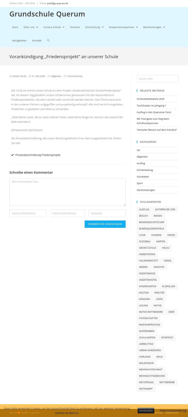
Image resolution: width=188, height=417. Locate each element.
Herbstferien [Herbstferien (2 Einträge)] (147, 254)
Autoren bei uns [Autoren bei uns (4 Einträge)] (165, 209)
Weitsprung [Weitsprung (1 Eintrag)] (146, 382)
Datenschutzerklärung (173, 410)
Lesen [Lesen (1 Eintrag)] (159, 299)
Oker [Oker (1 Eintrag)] (171, 311)
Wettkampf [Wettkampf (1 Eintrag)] (146, 388)
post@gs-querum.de (57, 3)
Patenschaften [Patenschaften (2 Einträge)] (148, 318)
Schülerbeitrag (145, 170)
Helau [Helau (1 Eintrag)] (165, 247)
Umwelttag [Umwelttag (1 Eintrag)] (146, 343)
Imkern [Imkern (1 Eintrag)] (143, 267)
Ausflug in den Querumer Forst (154, 112)
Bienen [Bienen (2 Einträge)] (158, 215)
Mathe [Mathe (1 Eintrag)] (158, 305)
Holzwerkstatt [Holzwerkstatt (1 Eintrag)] (148, 260)
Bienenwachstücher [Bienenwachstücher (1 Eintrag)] (151, 222)
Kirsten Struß (19, 76)
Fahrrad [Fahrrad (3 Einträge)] (156, 235)
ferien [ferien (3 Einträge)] (171, 235)
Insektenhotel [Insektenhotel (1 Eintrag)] (148, 279)
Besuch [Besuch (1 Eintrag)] (143, 215)
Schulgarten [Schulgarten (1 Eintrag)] (147, 337)
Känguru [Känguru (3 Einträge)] (144, 299)
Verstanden (146, 410)
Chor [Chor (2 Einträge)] (142, 235)
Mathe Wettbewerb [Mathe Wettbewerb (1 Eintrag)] (151, 311)
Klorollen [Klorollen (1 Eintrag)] (168, 286)
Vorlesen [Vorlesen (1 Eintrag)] (145, 356)
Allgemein (56, 76)
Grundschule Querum (47, 13)
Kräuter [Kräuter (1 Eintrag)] (159, 292)
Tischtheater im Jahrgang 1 (151, 105)
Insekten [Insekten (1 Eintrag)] (158, 267)
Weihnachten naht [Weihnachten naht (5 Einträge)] (150, 369)
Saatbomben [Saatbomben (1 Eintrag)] (147, 331)
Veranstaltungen (146, 190)
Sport (140, 183)
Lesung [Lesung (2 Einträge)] (143, 305)
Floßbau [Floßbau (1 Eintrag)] (145, 241)
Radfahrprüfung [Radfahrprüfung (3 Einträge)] (149, 324)
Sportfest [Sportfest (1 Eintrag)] (167, 337)
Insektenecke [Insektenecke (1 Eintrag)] (147, 273)
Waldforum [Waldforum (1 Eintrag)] (146, 363)
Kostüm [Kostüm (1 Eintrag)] (144, 292)
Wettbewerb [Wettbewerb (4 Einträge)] (167, 382)
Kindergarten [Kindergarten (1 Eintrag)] (147, 286)
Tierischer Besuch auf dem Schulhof (157, 129)
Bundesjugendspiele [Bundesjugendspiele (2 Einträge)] (151, 228)
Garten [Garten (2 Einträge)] (160, 241)
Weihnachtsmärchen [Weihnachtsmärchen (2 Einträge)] (152, 375)
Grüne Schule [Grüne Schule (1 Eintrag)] (147, 247)
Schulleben (143, 176)
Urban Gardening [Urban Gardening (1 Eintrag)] (150, 350)
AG (138, 150)
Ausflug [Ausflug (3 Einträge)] (144, 209)
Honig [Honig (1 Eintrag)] (167, 260)
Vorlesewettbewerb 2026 (150, 98)
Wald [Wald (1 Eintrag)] (159, 356)
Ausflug (141, 163)
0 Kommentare (74, 76)
